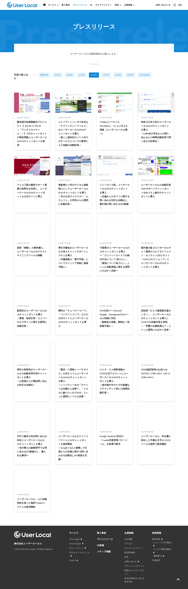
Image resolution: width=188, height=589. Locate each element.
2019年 (130, 75)
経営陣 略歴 (129, 553)
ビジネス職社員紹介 (163, 549)
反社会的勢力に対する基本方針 (134, 580)
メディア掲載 (104, 551)
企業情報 (129, 533)
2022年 (94, 75)
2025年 (57, 75)
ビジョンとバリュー (133, 548)
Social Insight (75, 544)
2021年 (106, 75)
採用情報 (156, 533)
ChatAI (72, 560)
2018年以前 (144, 75)
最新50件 (44, 75)
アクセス (128, 544)
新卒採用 (156, 539)
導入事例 (66, 5)
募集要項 (158, 556)
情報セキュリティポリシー (134, 572)
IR (91, 5)
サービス (73, 533)
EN (180, 5)
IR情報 (100, 545)
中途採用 (156, 560)
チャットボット (76, 548)
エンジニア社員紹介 (163, 542)
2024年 (70, 75)
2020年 (118, 75)
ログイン (174, 5)
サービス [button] (52, 5)
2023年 (82, 75)
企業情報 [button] (128, 5)
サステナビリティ (103, 5)
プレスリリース (80, 5)
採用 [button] (117, 5)
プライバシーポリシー (134, 566)
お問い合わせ (161, 5)
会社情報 (128, 539)
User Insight (74, 539)
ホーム (44, 4)
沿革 (126, 557)
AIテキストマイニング (79, 553)
